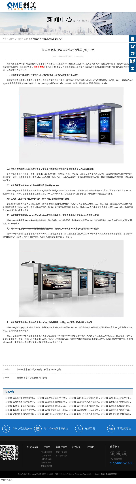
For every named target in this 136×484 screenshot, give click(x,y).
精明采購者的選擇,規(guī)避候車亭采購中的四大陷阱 (20, 414)
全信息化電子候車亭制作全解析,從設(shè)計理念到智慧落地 (84, 406)
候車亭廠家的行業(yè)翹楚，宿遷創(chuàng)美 (39, 369)
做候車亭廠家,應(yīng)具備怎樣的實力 (52, 406)
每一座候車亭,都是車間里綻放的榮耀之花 (84, 414)
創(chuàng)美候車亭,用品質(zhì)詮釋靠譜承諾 (52, 414)
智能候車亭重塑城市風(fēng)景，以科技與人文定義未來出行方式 (20, 398)
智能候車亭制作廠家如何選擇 (116, 402)
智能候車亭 (46, 467)
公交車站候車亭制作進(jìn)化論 (52, 398)
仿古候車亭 (46, 460)
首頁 (4, 39)
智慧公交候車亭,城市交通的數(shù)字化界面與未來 (20, 410)
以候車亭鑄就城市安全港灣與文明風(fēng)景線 (52, 402)
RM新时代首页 (6, 480)
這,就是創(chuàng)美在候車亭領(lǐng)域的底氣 (84, 410)
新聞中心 (12, 39)
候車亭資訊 (22, 39)
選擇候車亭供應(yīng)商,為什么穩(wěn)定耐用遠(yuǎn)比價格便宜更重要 (116, 410)
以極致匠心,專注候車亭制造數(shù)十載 (84, 402)
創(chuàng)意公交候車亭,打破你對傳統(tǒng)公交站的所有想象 (116, 398)
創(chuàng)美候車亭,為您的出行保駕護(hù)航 (84, 398)
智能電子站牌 (46, 470)
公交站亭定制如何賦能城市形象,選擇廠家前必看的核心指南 (116, 414)
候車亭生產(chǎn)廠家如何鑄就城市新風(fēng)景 (116, 406)
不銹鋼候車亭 (46, 456)
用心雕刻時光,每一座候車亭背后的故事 (52, 410)
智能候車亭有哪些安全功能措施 (32, 377)
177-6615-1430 (121, 469)
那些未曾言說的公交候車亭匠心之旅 (20, 402)
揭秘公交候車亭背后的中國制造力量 (20, 406)
